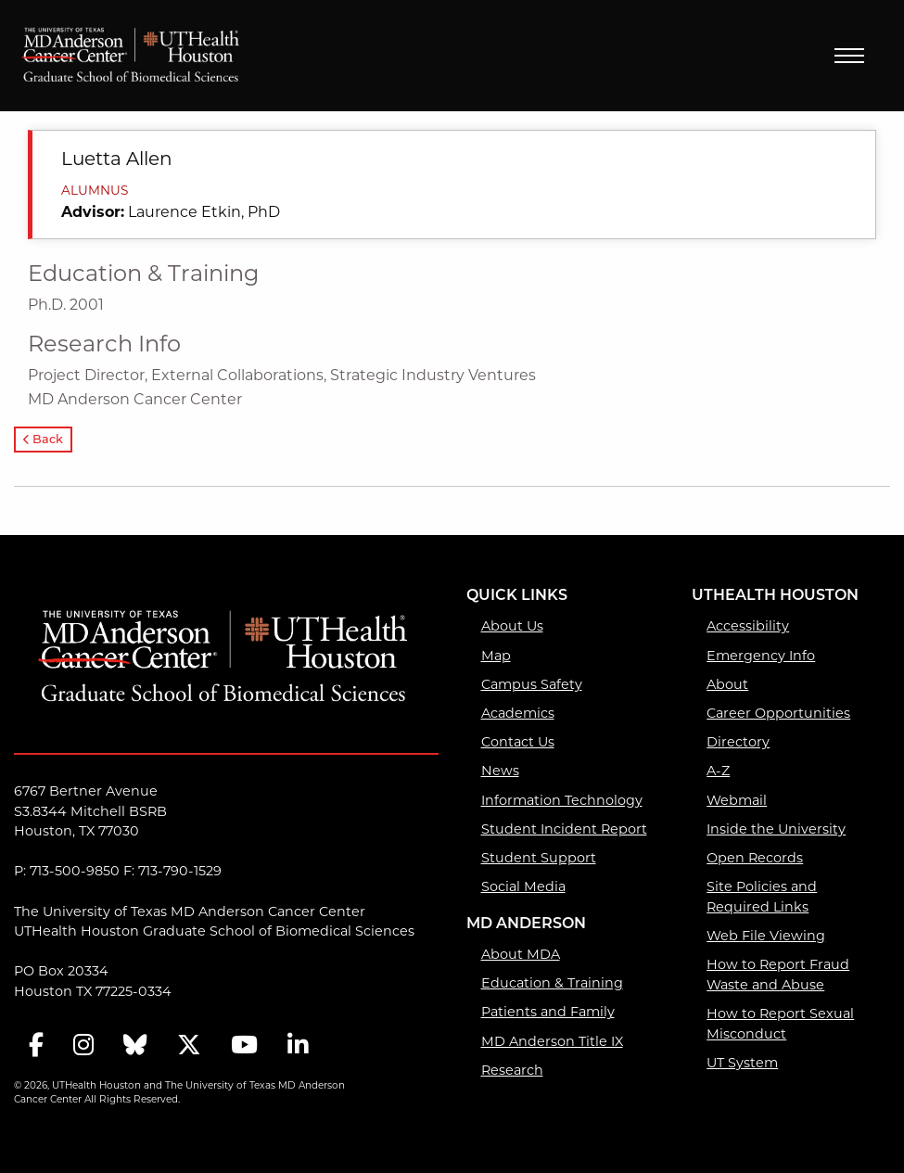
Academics (517, 713)
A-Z (718, 770)
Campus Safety (531, 684)
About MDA (520, 954)
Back (43, 440)
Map (496, 655)
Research (512, 1070)
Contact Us (517, 741)
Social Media (523, 886)
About (727, 684)
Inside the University (776, 829)
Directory (738, 741)
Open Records (755, 857)
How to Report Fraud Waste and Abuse (778, 974)
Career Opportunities (778, 713)
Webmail (737, 800)
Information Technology (562, 800)
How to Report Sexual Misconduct (780, 1023)
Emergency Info (761, 655)
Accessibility (748, 626)
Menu (849, 55)
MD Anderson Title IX (552, 1041)
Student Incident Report (564, 829)
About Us (512, 626)
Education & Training (552, 983)
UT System (742, 1062)
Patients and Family (548, 1011)
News (500, 770)
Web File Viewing (766, 935)
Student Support (538, 857)
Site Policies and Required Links (762, 896)
